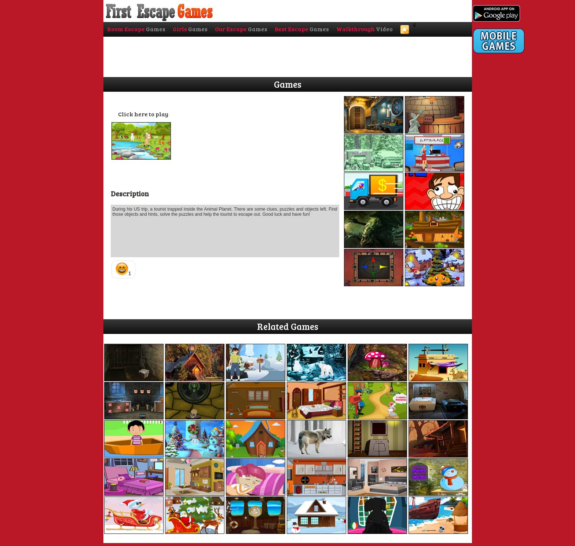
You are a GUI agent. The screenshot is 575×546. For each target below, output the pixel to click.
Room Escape (136, 29)
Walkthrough (364, 29)
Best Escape (302, 29)
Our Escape (241, 29)
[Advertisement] (502, 204)
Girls (190, 29)
